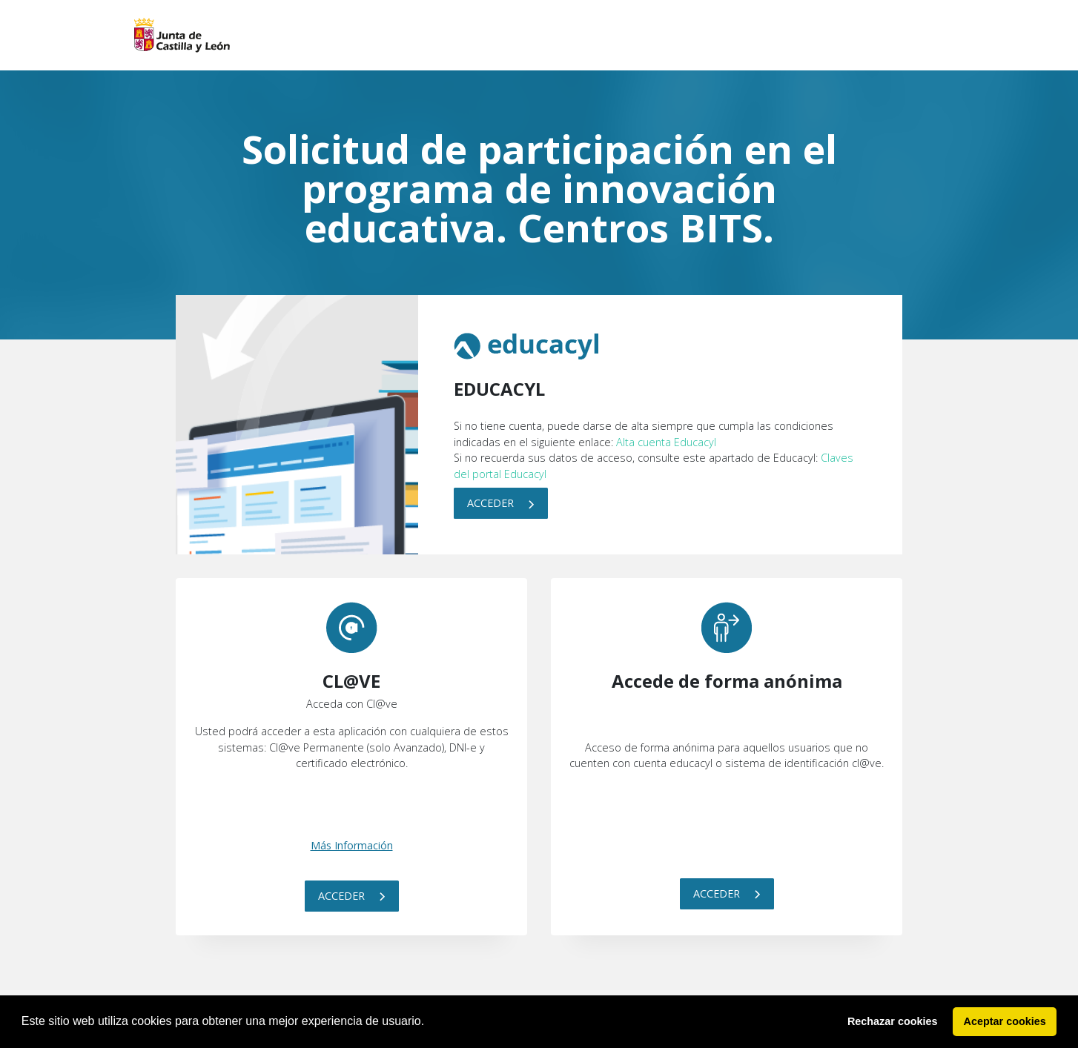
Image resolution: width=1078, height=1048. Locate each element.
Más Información (352, 845)
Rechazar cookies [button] (892, 1021)
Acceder (501, 503)
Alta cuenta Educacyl (666, 442)
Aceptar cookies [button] (1005, 1021)
